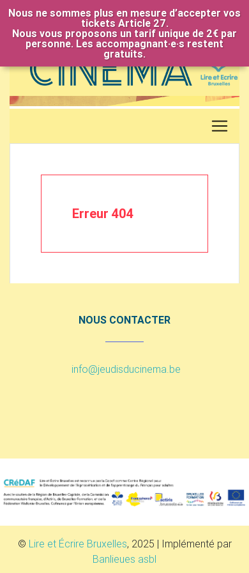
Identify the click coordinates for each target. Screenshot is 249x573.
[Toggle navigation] (219, 126)
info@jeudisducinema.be (126, 369)
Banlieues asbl (124, 559)
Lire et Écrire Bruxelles (78, 543)
